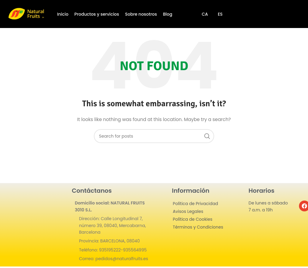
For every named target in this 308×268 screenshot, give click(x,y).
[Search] (154, 136)
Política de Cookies (192, 219)
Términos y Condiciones (198, 227)
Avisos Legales (188, 211)
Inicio (63, 14)
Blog (167, 14)
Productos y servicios (96, 14)
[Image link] (31, 219)
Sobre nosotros (141, 14)
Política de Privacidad (195, 204)
